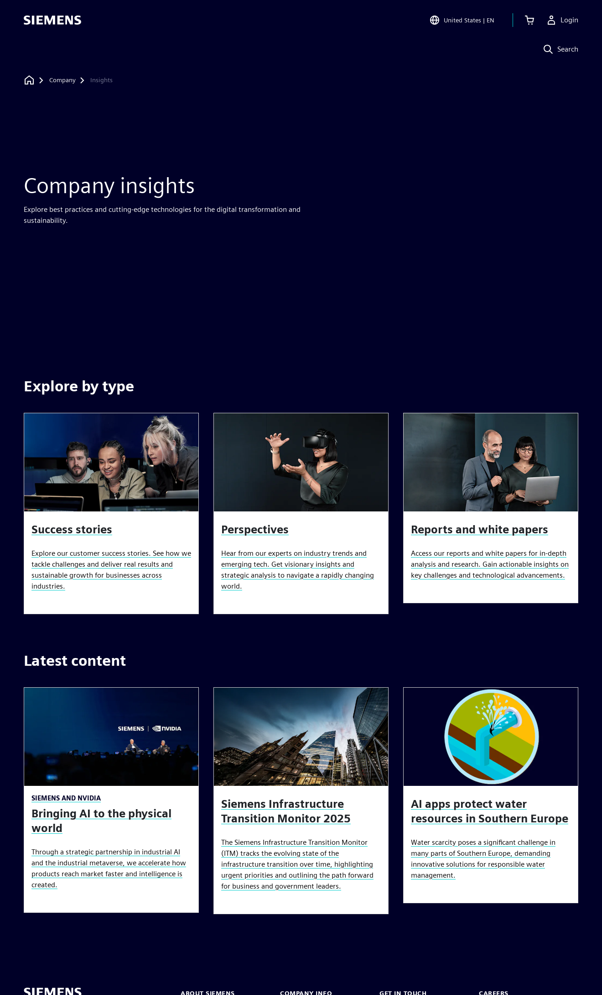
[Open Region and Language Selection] (462, 20)
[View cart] (529, 20)
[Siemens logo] (52, 20)
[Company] (62, 80)
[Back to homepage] (29, 80)
